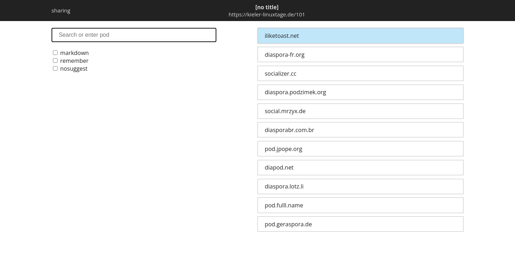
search (134, 35)
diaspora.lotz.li (284, 186)
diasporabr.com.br (289, 130)
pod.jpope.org (283, 149)
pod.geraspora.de (288, 224)
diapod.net (279, 167)
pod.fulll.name (284, 205)
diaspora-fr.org (284, 55)
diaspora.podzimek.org (295, 92)
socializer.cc (280, 73)
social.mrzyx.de (285, 111)
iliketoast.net (282, 36)
